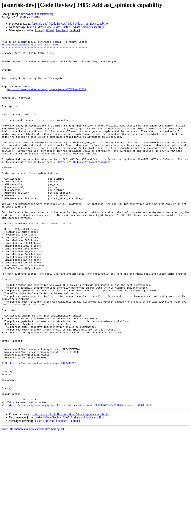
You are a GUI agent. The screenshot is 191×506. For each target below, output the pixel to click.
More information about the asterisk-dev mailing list (32, 502)
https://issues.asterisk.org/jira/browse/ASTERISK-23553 (46, 100)
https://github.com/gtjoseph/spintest (84, 187)
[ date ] (39, 30)
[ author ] (74, 30)
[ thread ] (49, 30)
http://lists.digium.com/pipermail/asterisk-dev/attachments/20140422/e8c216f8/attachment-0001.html (80, 478)
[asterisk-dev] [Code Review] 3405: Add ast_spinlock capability (70, 23)
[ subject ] (62, 30)
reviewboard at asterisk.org (37, 13)
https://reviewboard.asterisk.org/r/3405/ (30, 46)
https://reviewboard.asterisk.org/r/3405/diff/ (43, 428)
